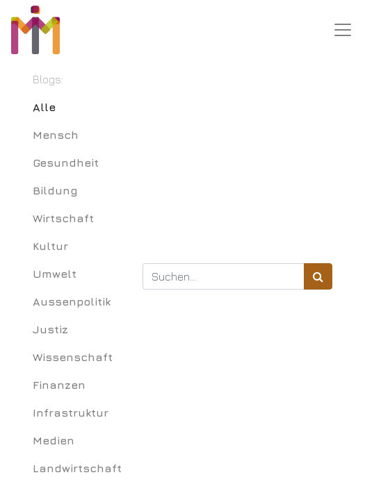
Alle (44, 107)
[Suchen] (318, 276)
